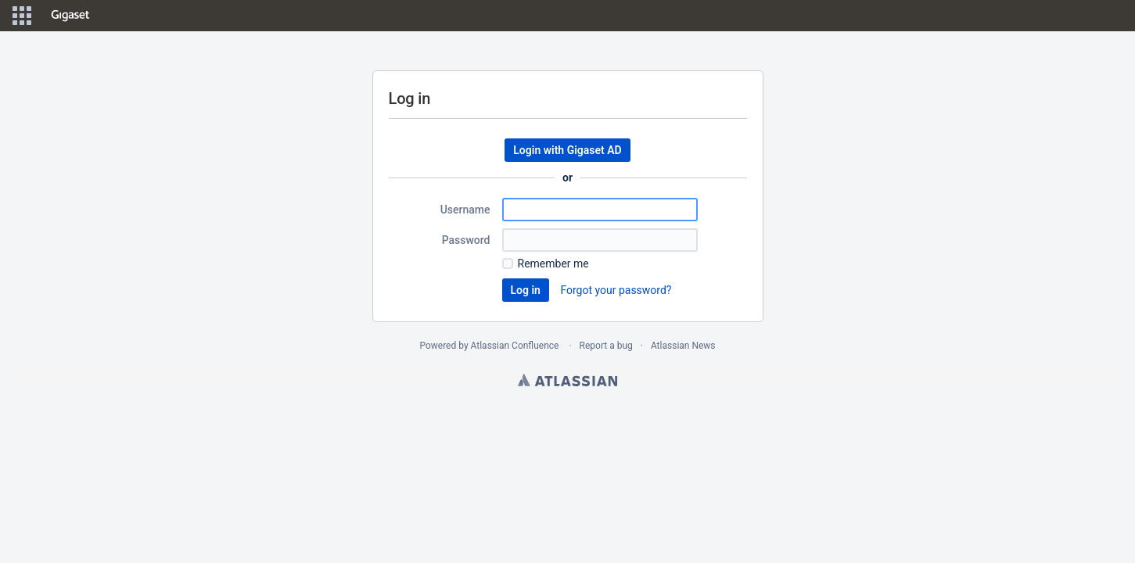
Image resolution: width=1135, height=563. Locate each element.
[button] (22, 15)
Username (465, 209)
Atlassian (567, 380)
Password (466, 240)
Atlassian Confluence (515, 345)
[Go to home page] (70, 15)
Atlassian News (683, 345)
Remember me (553, 263)
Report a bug (606, 345)
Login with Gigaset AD (567, 150)
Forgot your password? (615, 290)
